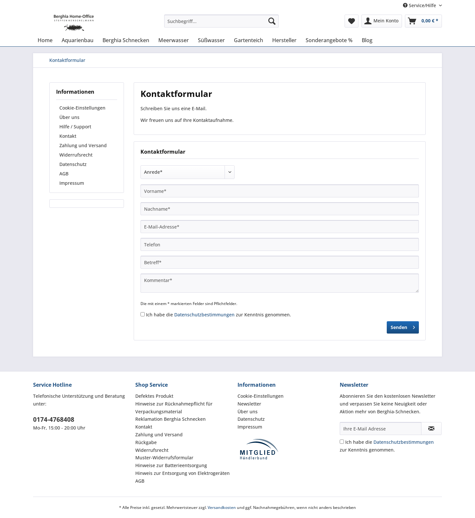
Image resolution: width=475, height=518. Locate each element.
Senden (403, 326)
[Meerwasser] (173, 40)
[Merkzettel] (352, 21)
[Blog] (367, 40)
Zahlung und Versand (83, 145)
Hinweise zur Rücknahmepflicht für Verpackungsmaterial (174, 408)
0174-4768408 (53, 419)
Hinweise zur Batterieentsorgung (171, 465)
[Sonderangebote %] (329, 40)
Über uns (69, 117)
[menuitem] (221, 24)
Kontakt (67, 136)
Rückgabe (146, 442)
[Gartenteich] (248, 40)
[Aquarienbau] (77, 40)
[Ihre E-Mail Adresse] (380, 428)
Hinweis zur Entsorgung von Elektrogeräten (182, 473)
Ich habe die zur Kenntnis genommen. (218, 315)
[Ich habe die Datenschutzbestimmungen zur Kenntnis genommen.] (142, 314)
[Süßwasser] (211, 40)
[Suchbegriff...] (221, 21)
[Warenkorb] (423, 21)
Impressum (71, 183)
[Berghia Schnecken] (126, 40)
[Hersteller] (284, 40)
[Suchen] (272, 21)
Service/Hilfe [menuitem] (420, 5)
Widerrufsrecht (75, 155)
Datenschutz (73, 164)
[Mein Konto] (381, 21)
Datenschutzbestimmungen (204, 315)
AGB (63, 174)
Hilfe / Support (75, 127)
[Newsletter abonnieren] (431, 428)
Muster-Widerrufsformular (164, 457)
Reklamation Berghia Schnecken (170, 419)
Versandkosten (222, 507)
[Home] (45, 40)
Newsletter (249, 404)
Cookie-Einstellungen (82, 108)
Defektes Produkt (154, 396)
